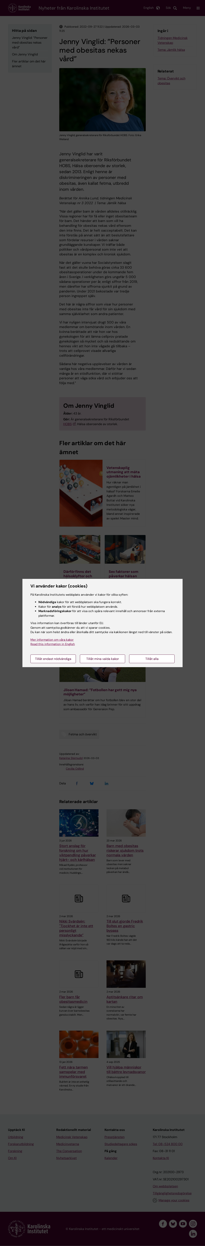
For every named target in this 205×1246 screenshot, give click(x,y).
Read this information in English (52, 644)
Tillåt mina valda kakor (102, 659)
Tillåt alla (152, 659)
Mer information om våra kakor (52, 640)
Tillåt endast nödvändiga (53, 659)
